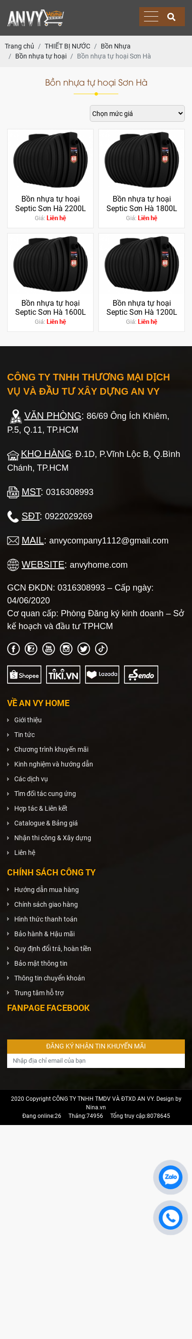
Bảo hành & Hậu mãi (44, 934)
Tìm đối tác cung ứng (45, 793)
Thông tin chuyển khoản (49, 978)
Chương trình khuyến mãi (51, 749)
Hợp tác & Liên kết (40, 808)
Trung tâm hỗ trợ (39, 993)
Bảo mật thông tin (40, 963)
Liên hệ (24, 852)
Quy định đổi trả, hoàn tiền (52, 948)
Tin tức (24, 734)
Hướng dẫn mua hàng (46, 889)
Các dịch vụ (31, 779)
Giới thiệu (28, 720)
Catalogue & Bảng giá (46, 823)
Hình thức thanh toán (45, 919)
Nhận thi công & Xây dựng (52, 838)
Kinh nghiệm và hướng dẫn (53, 764)
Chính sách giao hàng (46, 904)
